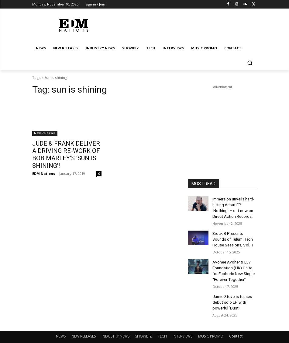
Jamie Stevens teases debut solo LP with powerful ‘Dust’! (231, 294)
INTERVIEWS (182, 326)
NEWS (61, 326)
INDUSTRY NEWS (115, 326)
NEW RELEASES (83, 326)
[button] (250, 63)
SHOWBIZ (143, 326)
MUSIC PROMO (210, 326)
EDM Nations (43, 164)
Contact (236, 326)
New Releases (45, 133)
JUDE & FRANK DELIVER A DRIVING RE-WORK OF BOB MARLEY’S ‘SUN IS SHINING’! (64, 150)
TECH (162, 326)
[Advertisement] (222, 120)
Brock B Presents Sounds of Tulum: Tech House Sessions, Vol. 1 (233, 235)
